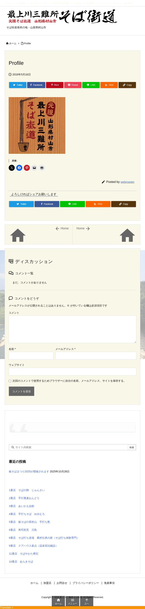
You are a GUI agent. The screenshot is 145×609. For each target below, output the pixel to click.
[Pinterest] (54, 85)
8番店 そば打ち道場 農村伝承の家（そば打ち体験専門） (44, 537)
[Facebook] (36, 85)
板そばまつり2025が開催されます (29, 471)
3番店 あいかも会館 (21, 506)
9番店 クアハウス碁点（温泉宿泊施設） (33, 545)
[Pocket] (73, 85)
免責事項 (90, 3)
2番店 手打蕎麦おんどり (24, 498)
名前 (12, 349)
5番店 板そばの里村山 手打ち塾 (29, 521)
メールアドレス (65, 349)
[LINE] (91, 85)
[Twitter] (17, 85)
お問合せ (77, 3)
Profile (27, 43)
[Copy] (127, 85)
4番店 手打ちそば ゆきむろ (27, 513)
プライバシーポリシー (110, 3)
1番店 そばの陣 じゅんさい (27, 490)
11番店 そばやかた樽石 (23, 553)
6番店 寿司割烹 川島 (23, 529)
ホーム (11, 3)
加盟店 (22, 3)
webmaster (127, 181)
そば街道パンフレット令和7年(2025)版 (49, 3)
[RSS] (109, 85)
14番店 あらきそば (21, 561)
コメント (14, 312)
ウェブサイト (17, 364)
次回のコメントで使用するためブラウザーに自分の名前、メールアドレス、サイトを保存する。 (69, 380)
